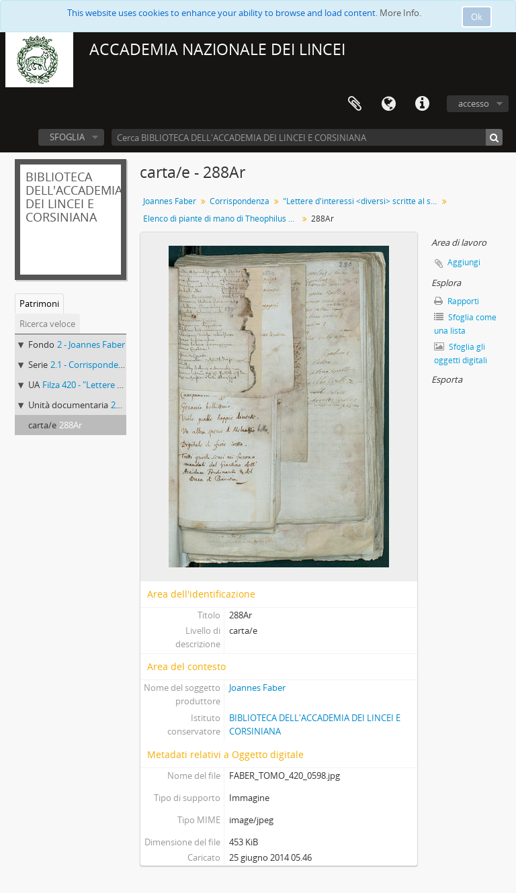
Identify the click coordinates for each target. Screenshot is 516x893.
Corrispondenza (239, 201)
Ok (476, 17)
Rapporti (456, 301)
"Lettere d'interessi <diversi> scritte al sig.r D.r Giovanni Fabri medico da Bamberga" (362, 201)
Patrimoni (39, 303)
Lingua (388, 104)
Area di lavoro (355, 104)
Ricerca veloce (47, 324)
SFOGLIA (67, 137)
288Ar (70, 425)
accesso (473, 103)
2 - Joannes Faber (91, 344)
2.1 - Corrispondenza (91, 365)
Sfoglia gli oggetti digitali (460, 353)
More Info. (400, 13)
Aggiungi (463, 262)
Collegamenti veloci (422, 104)
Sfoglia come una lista (465, 324)
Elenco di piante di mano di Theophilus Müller (222, 218)
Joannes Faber (169, 201)
